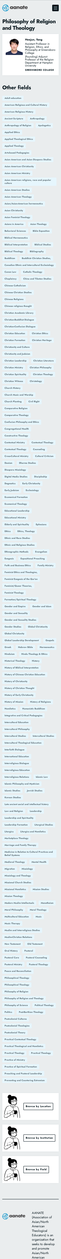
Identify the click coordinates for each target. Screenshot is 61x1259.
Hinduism (9, 654)
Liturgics (9, 831)
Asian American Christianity (19, 166)
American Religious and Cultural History (26, 105)
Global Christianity (38, 626)
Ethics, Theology (26, 531)
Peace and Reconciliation (18, 971)
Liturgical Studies (43, 824)
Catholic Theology (32, 271)
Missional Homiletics (15, 889)
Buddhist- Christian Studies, (36, 258)
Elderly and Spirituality (17, 524)
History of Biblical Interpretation (22, 667)
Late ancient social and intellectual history (26, 804)
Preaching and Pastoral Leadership (23, 1073)
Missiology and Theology (18, 875)
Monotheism (47, 903)
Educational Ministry (15, 517)
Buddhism (10, 258)
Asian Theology (38, 224)
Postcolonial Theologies (17, 1025)
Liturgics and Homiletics (33, 831)
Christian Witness (14, 381)
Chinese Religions (14, 299)
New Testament (12, 944)
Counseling (39, 449)
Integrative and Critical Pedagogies (23, 715)
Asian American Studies (17, 190)
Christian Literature (43, 360)
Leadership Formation (16, 824)
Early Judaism (12, 490)
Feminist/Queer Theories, (18, 585)
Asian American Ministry (17, 173)
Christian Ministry (14, 367)
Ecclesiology (32, 490)
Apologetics (44, 125)
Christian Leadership (16, 360)
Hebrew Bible (25, 647)
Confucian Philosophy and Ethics (22, 422)
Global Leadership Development (22, 640)
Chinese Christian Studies (18, 292)
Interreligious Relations (17, 777)
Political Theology (44, 1005)
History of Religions (40, 701)
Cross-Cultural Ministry (16, 456)
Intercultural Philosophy (17, 729)
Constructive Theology (16, 435)
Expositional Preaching (32, 558)
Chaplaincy (10, 278)
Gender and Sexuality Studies (20, 619)
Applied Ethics (12, 132)
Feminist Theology (14, 592)
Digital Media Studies (16, 476)
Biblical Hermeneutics (16, 237)
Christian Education (15, 333)
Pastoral (28, 950)
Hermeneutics (47, 647)
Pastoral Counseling (36, 957)
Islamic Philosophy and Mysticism (22, 783)
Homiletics (10, 708)
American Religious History (19, 111)
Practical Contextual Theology (20, 1039)
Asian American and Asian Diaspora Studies (28, 159)
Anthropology (37, 118)
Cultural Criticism (44, 456)
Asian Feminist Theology (17, 217)
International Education (17, 756)
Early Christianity (31, 483)
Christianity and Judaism (17, 353)
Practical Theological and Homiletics (24, 1046)
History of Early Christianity (19, 695)
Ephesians (41, 524)
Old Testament (34, 944)
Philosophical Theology (17, 977)
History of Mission (14, 701)
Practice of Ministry (15, 1059)
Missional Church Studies (18, 882)
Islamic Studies (12, 790)
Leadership (36, 811)
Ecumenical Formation (16, 497)
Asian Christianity (14, 210)
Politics (8, 1012)
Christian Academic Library (19, 312)
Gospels (50, 640)
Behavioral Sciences (15, 231)
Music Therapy (12, 923)
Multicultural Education (17, 916)
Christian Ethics (40, 333)
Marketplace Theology (16, 838)
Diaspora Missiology (15, 469)
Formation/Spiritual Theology (20, 599)
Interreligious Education (17, 770)
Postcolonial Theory (15, 1032)
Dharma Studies (27, 463)
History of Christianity (16, 681)
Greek (8, 647)
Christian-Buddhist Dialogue (19, 319)
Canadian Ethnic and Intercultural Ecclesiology (29, 265)
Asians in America (14, 224)
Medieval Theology (15, 862)
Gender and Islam (41, 606)
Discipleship (40, 476)
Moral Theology (38, 909)
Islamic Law (42, 777)
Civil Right (33, 401)
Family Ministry (45, 565)
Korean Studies (13, 797)
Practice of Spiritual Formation (21, 1066)
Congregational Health (17, 428)
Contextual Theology (42, 442)
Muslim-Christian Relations (18, 937)
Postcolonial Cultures (16, 1018)
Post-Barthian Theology (31, 1012)
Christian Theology (43, 374)
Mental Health (39, 862)
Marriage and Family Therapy (20, 845)
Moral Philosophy (14, 909)
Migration (10, 868)
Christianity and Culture (17, 347)
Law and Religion (14, 811)
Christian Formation (15, 340)
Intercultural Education (16, 722)
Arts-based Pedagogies (17, 152)
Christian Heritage (42, 340)
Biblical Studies (42, 244)
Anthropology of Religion (18, 125)
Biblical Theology (14, 251)
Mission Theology (14, 896)
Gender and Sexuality (16, 613)
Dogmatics (10, 483)
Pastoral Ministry (13, 964)
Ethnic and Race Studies (17, 538)
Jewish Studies (34, 790)
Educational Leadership (17, 510)
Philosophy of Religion (16, 991)
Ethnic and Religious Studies (19, 544)
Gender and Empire (15, 606)
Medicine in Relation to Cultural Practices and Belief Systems (29, 853)
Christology (36, 381)
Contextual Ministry (15, 442)
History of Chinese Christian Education (25, 674)
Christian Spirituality (15, 374)
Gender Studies (13, 626)
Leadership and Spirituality (19, 817)
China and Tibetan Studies (37, 278)
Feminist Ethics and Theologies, (21, 572)
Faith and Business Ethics (18, 565)
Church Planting (13, 401)
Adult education (13, 98)
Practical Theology (14, 1053)
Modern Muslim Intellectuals (19, 903)
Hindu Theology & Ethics (34, 654)
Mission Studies (41, 889)
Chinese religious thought (18, 306)
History (35, 660)
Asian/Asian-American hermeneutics (24, 203)
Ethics (8, 531)
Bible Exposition (41, 231)
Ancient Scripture (14, 118)
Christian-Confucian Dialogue (20, 326)
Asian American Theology (18, 196)
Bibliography (37, 251)
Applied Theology (14, 145)
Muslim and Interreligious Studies (22, 930)
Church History (12, 388)
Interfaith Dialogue (14, 749)
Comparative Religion (16, 408)
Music (39, 916)
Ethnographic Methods (16, 551)
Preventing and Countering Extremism (25, 1080)
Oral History (11, 950)
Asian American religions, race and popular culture (28, 181)
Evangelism (41, 551)
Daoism (8, 463)
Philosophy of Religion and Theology (24, 998)
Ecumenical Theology (16, 504)
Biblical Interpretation (16, 244)
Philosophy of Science (16, 1005)
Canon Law (10, 271)
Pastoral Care (12, 957)
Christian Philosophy (40, 367)
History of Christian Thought (19, 688)
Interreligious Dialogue (17, 763)
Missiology (27, 868)
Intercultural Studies (15, 736)
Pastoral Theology (38, 964)
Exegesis (9, 558)
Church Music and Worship (19, 394)
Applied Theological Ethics (19, 139)
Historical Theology (15, 660)
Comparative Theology (16, 415)
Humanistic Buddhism (33, 708)
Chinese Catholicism (15, 285)
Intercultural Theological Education (23, 742)
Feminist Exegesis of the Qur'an (21, 579)
